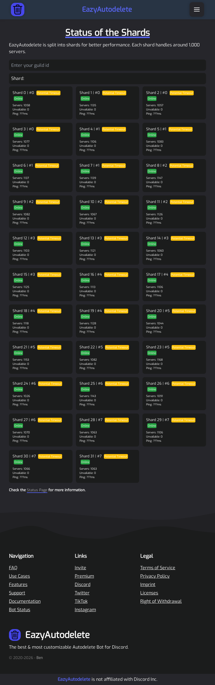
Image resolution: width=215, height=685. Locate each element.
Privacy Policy (155, 576)
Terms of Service (157, 568)
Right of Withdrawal (161, 601)
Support (17, 593)
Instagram (85, 610)
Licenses (149, 593)
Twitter (82, 593)
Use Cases (19, 576)
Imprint (147, 584)
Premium (84, 576)
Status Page (37, 490)
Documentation (25, 601)
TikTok (81, 601)
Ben (39, 657)
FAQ (13, 568)
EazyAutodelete (74, 679)
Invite (80, 568)
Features (18, 584)
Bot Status (19, 610)
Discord (82, 584)
